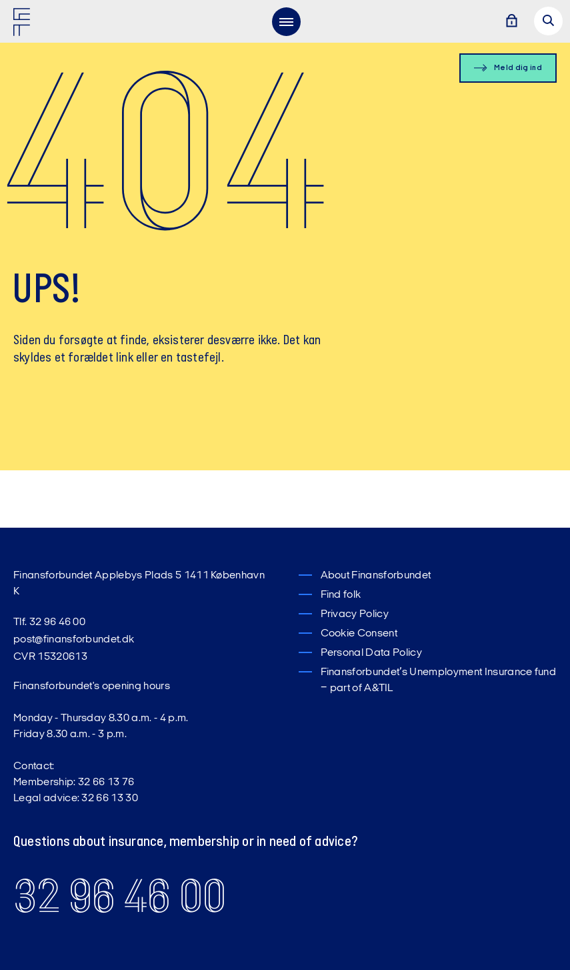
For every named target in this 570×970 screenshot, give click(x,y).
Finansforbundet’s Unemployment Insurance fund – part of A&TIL (439, 680)
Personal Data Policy (371, 653)
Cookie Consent (359, 633)
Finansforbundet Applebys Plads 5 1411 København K (139, 583)
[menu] (286, 21)
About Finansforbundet (376, 575)
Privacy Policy (355, 614)
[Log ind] (511, 21)
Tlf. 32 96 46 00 (49, 622)
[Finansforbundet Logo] (24, 24)
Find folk (341, 595)
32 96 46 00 (119, 896)
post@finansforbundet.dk (73, 639)
